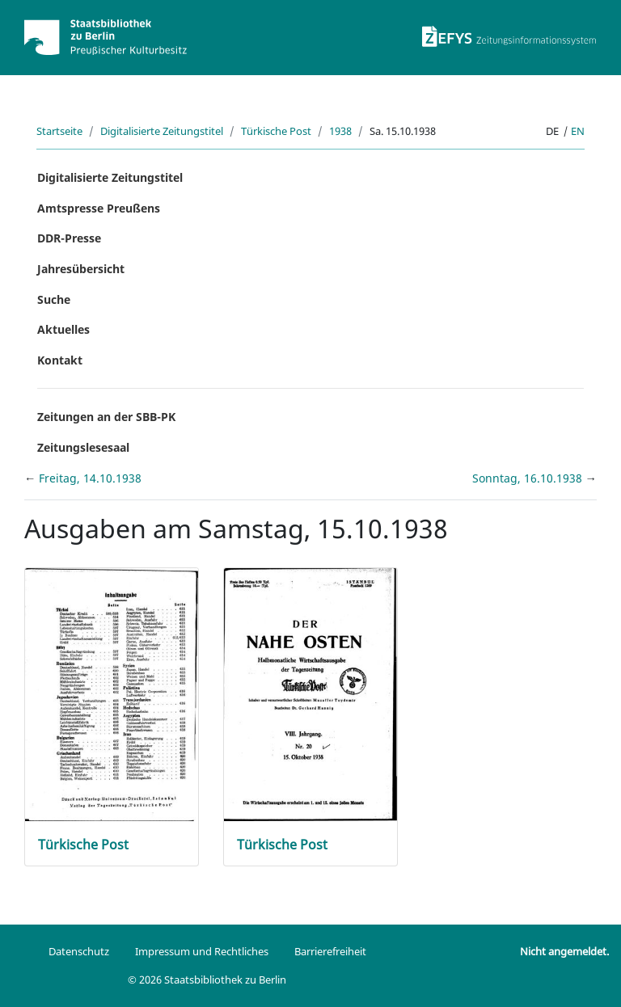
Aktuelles (63, 329)
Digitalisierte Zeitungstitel (161, 131)
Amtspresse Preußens (98, 208)
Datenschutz (79, 951)
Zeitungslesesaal (83, 447)
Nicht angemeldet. (564, 951)
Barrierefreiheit (330, 951)
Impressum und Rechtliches (201, 951)
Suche (53, 299)
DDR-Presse (69, 238)
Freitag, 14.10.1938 (90, 478)
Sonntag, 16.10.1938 (528, 478)
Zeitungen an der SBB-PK (106, 416)
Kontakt (59, 360)
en (578, 131)
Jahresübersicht (81, 268)
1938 (340, 131)
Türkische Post (276, 131)
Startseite (59, 131)
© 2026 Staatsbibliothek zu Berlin (207, 979)
